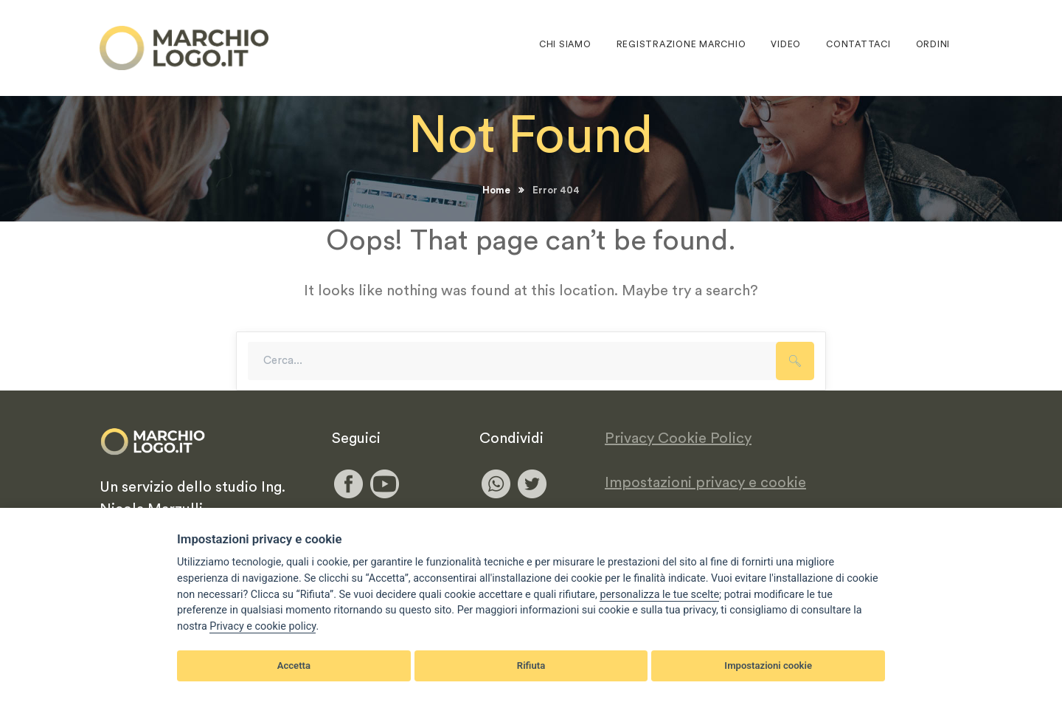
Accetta (293, 665)
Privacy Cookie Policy (678, 438)
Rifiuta (531, 665)
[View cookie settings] (659, 595)
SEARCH (795, 361)
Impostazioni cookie (768, 665)
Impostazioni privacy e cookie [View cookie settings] (705, 482)
